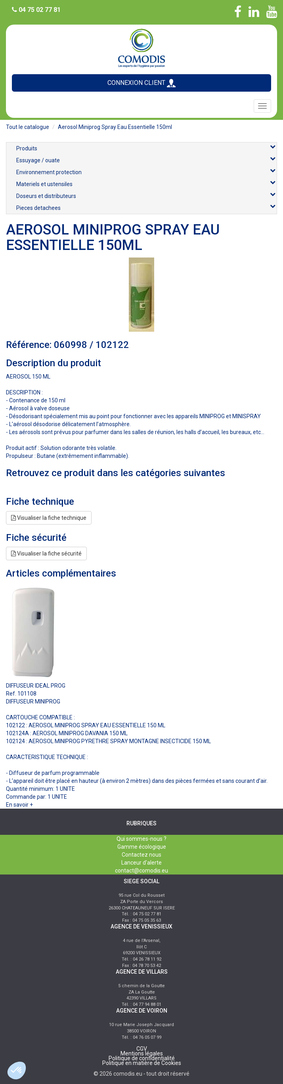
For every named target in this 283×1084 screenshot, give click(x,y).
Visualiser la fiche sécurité (46, 553)
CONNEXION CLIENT (141, 83)
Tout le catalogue (27, 127)
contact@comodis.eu (141, 870)
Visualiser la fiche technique (48, 518)
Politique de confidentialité (142, 1058)
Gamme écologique (141, 847)
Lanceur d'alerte (141, 862)
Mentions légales (141, 1053)
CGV (141, 1049)
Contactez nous (141, 854)
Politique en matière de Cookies (141, 1063)
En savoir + (19, 804)
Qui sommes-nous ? (141, 839)
